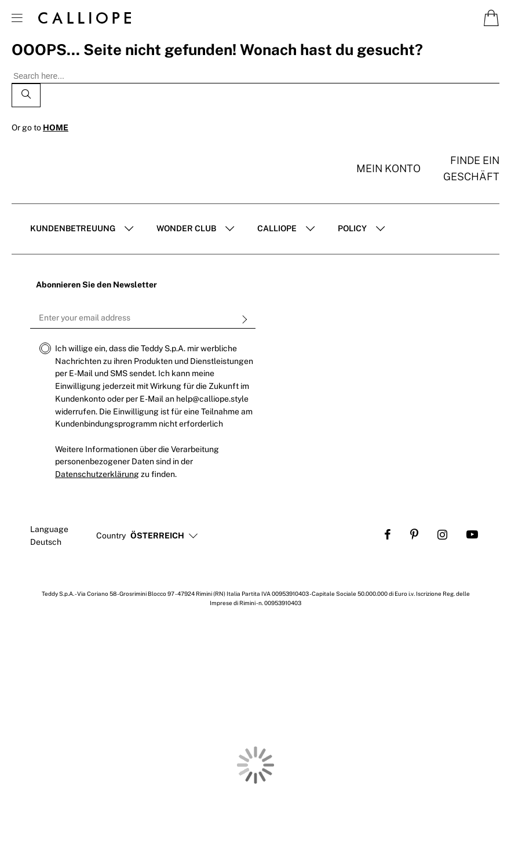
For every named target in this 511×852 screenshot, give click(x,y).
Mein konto (388, 168)
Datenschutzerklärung (97, 474)
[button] (157, 536)
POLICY (352, 228)
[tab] (81, 229)
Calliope (277, 228)
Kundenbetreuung (72, 228)
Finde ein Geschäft (471, 168)
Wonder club (186, 228)
